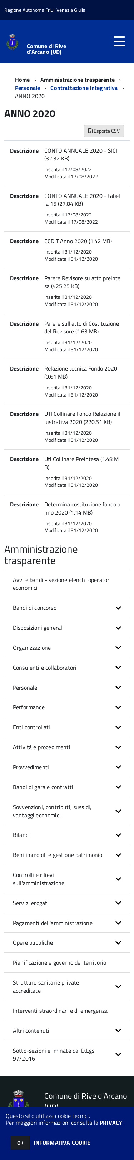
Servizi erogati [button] (31, 903)
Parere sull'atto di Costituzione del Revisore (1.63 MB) (81, 327)
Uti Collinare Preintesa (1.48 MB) (81, 463)
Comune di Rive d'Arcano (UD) (46, 49)
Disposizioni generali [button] (38, 627)
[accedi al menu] (119, 41)
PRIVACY (111, 1122)
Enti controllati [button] (31, 727)
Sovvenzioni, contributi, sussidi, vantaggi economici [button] (52, 811)
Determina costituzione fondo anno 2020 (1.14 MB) (82, 508)
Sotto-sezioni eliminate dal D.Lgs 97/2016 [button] (53, 1054)
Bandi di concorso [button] (34, 607)
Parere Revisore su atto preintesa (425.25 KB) (82, 282)
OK (20, 1142)
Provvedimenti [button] (31, 767)
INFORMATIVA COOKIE (62, 1142)
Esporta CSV (104, 130)
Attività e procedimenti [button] (41, 747)
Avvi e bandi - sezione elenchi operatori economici (62, 584)
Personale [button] (25, 687)
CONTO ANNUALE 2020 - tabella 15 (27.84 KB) (82, 199)
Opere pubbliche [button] (33, 942)
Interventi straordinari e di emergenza (60, 1010)
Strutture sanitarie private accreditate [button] (46, 986)
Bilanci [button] (21, 835)
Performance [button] (29, 707)
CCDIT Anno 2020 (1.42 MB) (78, 241)
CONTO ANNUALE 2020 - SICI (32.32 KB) (80, 154)
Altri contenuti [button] (31, 1030)
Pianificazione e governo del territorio (59, 962)
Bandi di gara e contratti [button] (43, 787)
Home (22, 79)
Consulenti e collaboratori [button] (44, 667)
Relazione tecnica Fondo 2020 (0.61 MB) (80, 372)
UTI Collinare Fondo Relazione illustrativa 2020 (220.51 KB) (82, 417)
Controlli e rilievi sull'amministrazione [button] (38, 878)
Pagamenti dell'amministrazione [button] (53, 923)
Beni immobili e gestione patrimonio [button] (58, 854)
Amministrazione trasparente (77, 79)
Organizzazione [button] (32, 647)
